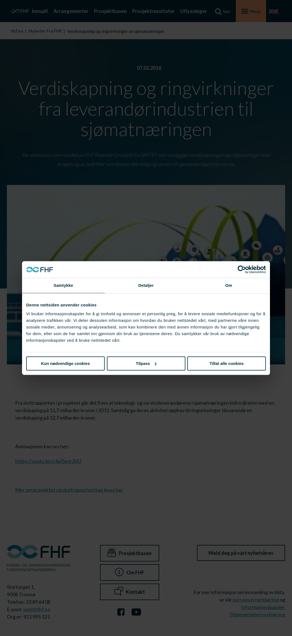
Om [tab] (228, 285)
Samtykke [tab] (63, 285)
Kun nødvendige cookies (65, 363)
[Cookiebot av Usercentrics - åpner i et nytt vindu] (242, 269)
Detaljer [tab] (146, 285)
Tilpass (146, 363)
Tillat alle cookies (227, 363)
